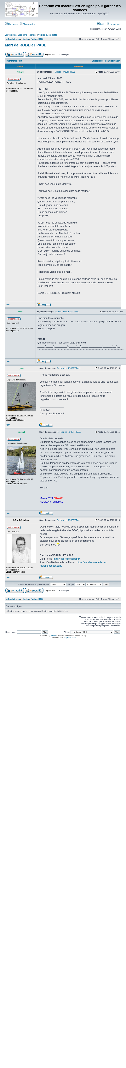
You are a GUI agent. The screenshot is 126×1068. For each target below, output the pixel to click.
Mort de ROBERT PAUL (25, 45)
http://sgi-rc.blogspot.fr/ (67, 558)
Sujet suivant (114, 61)
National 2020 (37, 39)
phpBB (53, 636)
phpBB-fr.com (70, 638)
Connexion (11, 24)
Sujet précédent (99, 61)
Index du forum (13, 39)
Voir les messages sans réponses (21, 35)
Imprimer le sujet (14, 61)
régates (25, 39)
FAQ (101, 24)
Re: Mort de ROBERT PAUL (67, 312)
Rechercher (114, 24)
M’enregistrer (27, 24)
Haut (8, 304)
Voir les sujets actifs (47, 35)
